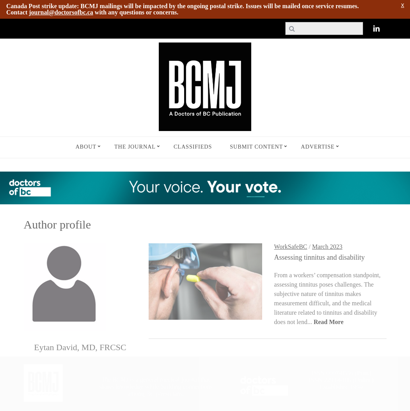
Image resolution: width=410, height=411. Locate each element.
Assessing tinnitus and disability (319, 257)
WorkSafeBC (290, 246)
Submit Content (256, 146)
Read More (329, 322)
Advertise (317, 146)
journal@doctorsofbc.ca (61, 12)
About (85, 146)
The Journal (135, 146)
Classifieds (193, 146)
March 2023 (327, 246)
